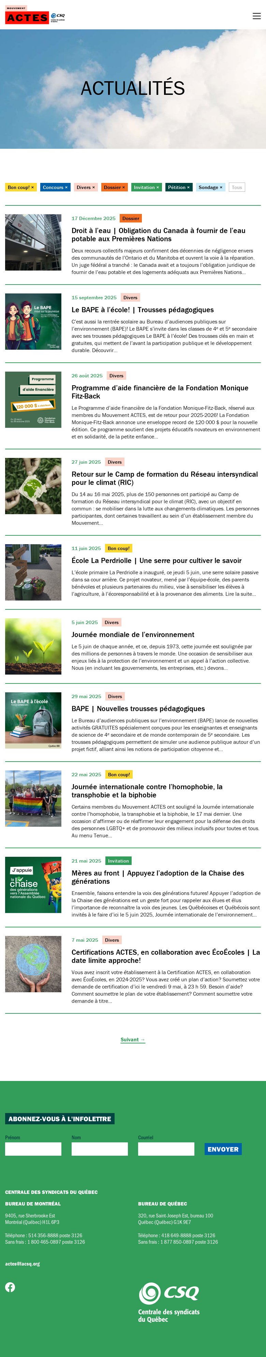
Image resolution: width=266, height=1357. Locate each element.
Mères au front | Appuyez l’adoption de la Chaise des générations (158, 877)
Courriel (166, 1145)
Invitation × (146, 187)
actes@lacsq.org (22, 1263)
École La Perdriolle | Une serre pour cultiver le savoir (156, 560)
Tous (237, 187)
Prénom (33, 1145)
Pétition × (179, 187)
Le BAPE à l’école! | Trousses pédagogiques (143, 309)
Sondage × (211, 187)
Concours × (55, 187)
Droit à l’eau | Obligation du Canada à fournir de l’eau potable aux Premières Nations (159, 234)
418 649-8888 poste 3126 (188, 1235)
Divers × (86, 187)
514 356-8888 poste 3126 (55, 1235)
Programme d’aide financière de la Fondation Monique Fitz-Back (160, 392)
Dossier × (114, 187)
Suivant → (133, 1039)
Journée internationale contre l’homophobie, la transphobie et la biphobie (147, 790)
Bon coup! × (21, 187)
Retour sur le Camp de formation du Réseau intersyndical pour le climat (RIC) (165, 478)
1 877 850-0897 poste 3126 (189, 1241)
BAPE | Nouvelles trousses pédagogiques (138, 708)
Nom (100, 1145)
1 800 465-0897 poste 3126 (56, 1241)
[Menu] (257, 17)
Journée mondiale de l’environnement (133, 634)
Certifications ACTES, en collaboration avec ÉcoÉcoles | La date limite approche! (166, 956)
